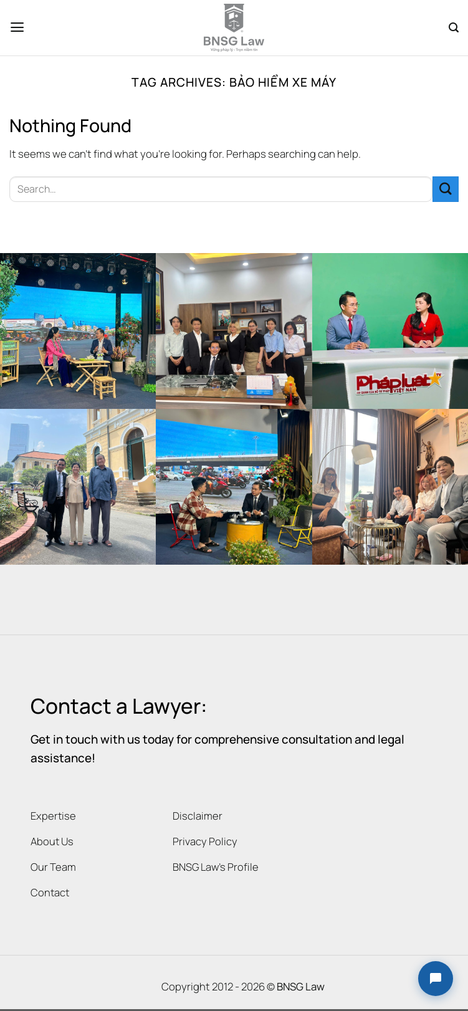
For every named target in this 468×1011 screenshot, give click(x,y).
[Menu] (17, 28)
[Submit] (445, 189)
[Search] (454, 28)
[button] (435, 978)
